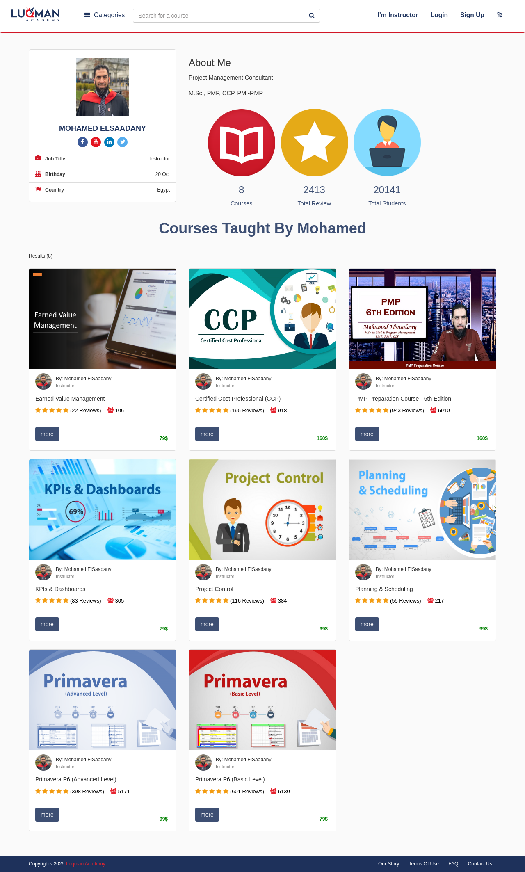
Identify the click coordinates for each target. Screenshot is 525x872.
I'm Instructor (398, 14)
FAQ (453, 864)
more (47, 434)
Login (439, 14)
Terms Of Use (424, 864)
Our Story (388, 864)
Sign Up (472, 14)
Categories (104, 14)
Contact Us (480, 864)
